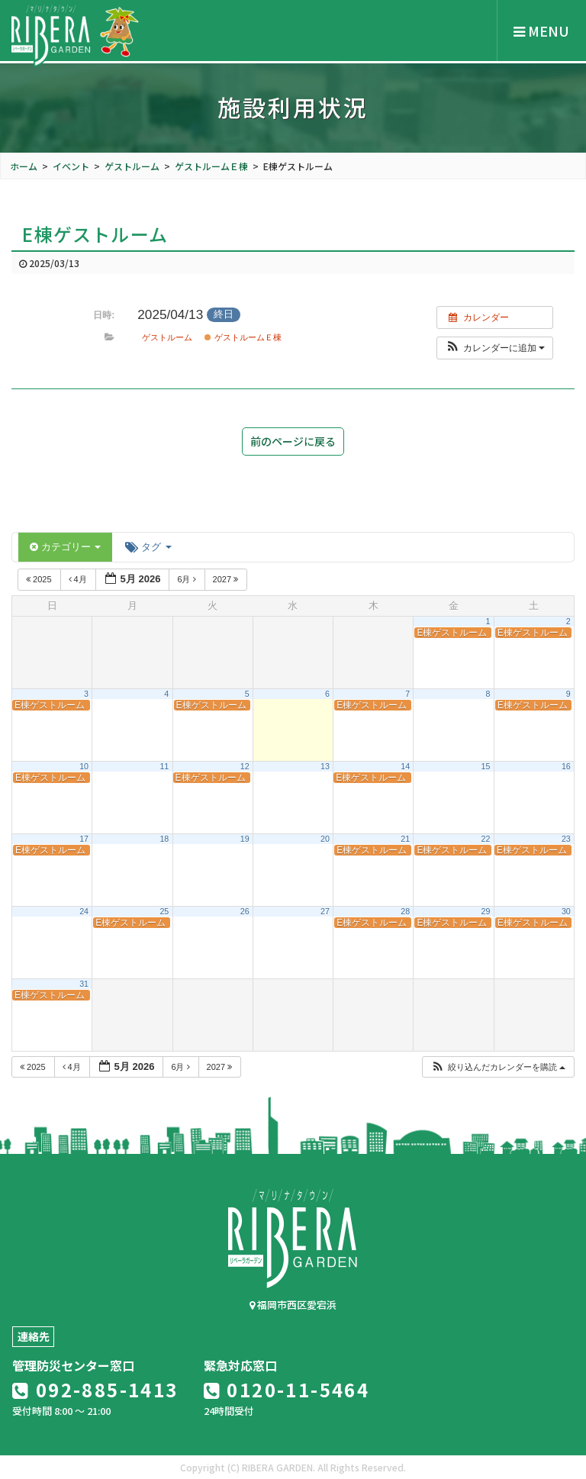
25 (164, 911)
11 (164, 766)
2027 (227, 579)
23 (566, 838)
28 (405, 911)
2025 (40, 579)
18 (164, 838)
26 (245, 911)
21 (405, 838)
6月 (187, 579)
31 (84, 983)
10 (84, 766)
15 (486, 766)
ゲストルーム (167, 337)
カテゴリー (65, 547)
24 (84, 911)
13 (325, 766)
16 (566, 766)
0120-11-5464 (287, 1389)
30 (566, 911)
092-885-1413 (95, 1389)
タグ (148, 547)
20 (325, 838)
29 (486, 911)
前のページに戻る (293, 441)
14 (405, 766)
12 (245, 766)
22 (486, 838)
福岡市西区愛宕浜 (293, 1304)
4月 (79, 579)
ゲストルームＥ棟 (242, 337)
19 (245, 838)
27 (325, 911)
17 (84, 838)
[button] (494, 348)
